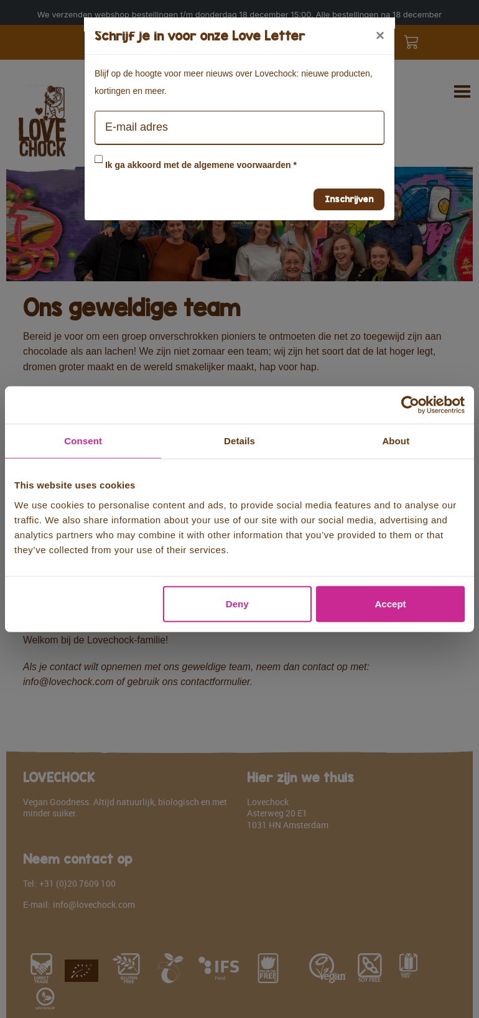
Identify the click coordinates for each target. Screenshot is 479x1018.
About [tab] (395, 441)
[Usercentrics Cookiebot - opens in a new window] (410, 405)
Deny (237, 603)
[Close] (380, 35)
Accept (390, 603)
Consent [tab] (83, 441)
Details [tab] (239, 441)
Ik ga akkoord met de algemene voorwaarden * (201, 165)
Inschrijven (349, 199)
